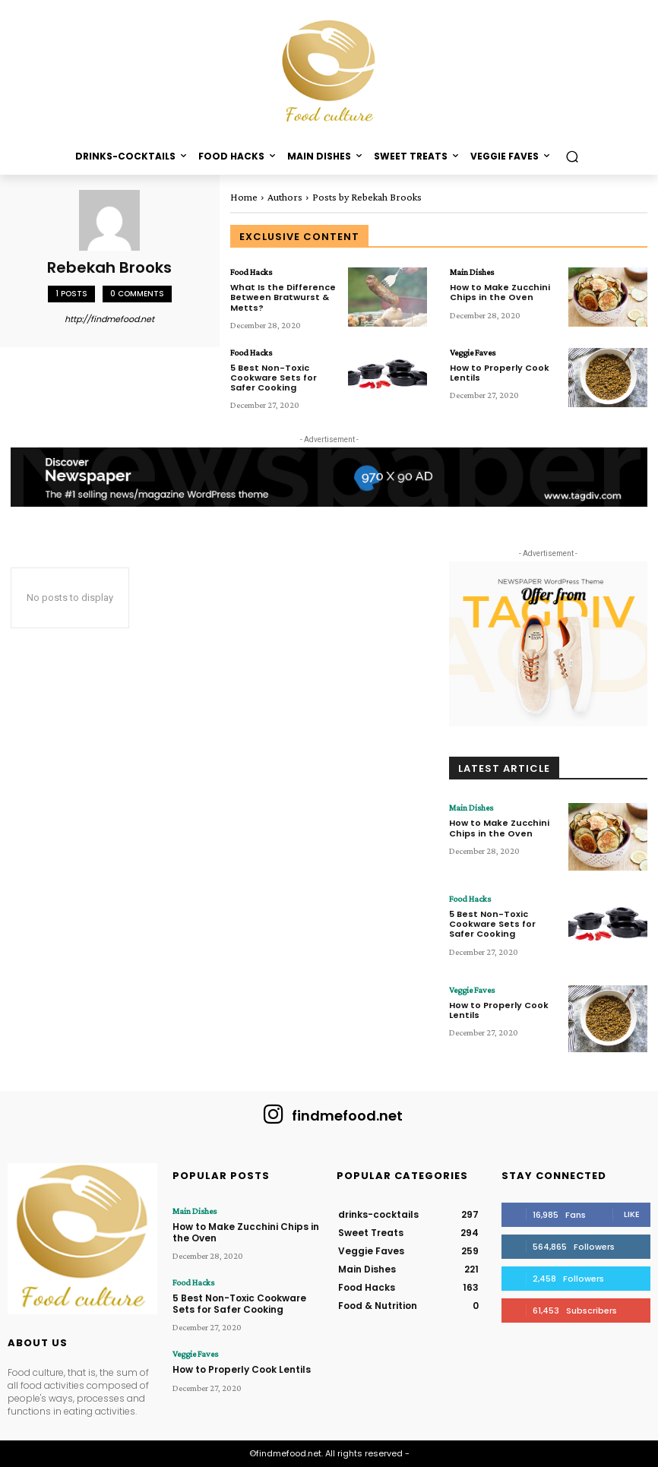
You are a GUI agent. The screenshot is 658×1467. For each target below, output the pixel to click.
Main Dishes (472, 272)
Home (244, 197)
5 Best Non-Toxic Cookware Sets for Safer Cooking (273, 378)
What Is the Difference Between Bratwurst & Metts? (283, 297)
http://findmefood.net (109, 319)
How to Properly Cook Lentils (499, 373)
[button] (571, 156)
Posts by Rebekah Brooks (367, 197)
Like (632, 1214)
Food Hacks (251, 272)
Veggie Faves (472, 352)
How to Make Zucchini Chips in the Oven (500, 292)
